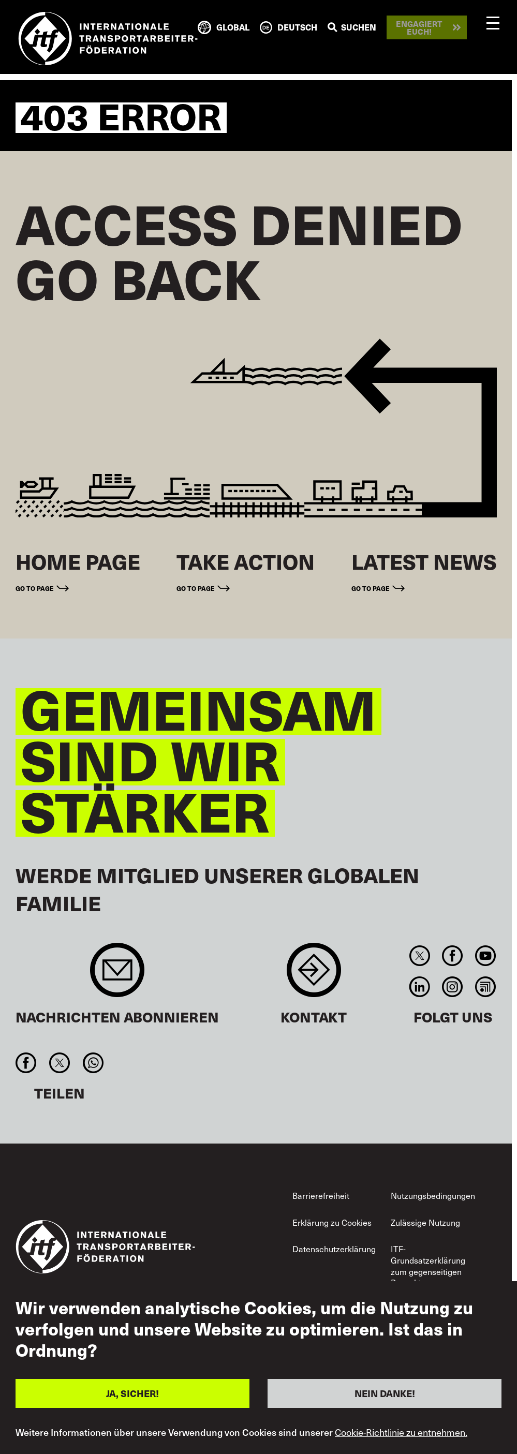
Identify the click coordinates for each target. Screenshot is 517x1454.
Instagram (452, 986)
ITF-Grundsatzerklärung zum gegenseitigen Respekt (428, 1265)
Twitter (420, 955)
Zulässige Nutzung (425, 1222)
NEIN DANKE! (384, 1393)
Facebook (452, 955)
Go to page (35, 588)
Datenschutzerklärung (334, 1248)
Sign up (117, 975)
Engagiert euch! (419, 27)
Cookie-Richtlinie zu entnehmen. (401, 1432)
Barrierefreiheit (320, 1195)
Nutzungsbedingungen (433, 1195)
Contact (314, 975)
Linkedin (420, 986)
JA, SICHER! (132, 1393)
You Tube (485, 955)
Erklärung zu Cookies (332, 1222)
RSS (485, 986)
